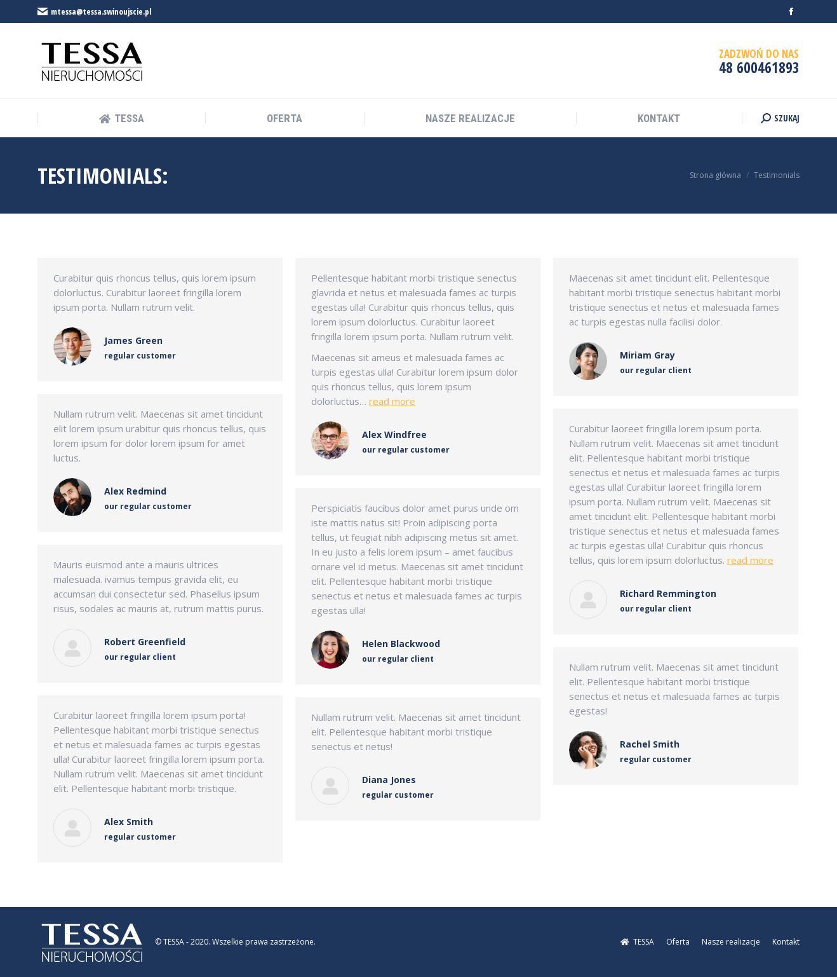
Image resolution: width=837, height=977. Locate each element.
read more (392, 401)
